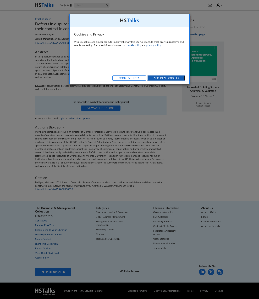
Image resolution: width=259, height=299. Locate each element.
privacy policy (153, 45)
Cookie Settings (129, 78)
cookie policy (134, 45)
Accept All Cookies (166, 78)
